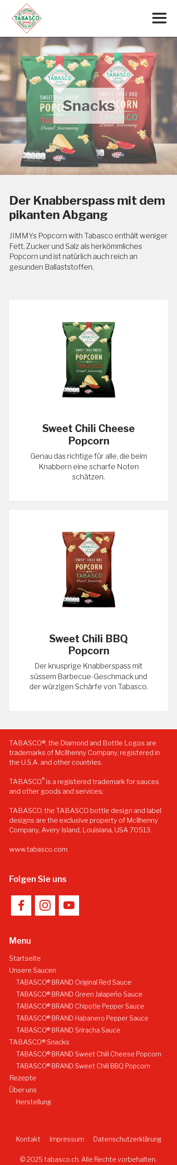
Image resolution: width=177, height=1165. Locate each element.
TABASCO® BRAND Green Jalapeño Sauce (79, 994)
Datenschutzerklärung (127, 1139)
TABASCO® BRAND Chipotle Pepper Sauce (80, 1006)
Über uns (23, 1090)
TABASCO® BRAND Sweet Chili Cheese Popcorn (88, 1054)
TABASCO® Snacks (39, 1042)
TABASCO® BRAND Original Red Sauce (73, 982)
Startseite (25, 958)
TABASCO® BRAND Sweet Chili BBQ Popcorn (83, 1066)
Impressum (67, 1139)
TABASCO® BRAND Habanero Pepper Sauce (82, 1018)
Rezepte (22, 1078)
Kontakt (28, 1139)
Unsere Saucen (32, 970)
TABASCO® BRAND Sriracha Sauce (68, 1030)
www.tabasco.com (38, 849)
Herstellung (33, 1102)
